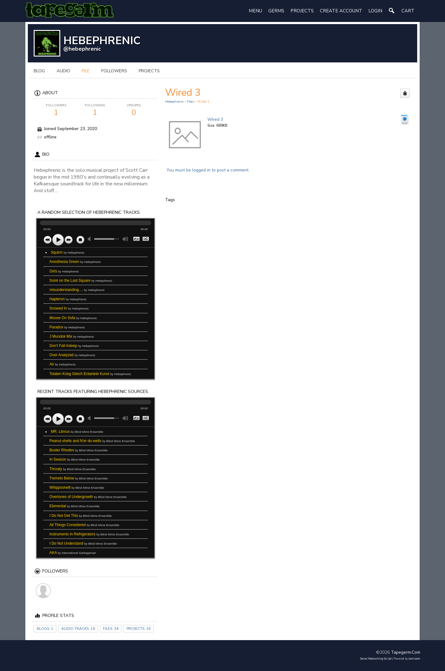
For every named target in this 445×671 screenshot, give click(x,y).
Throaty (72, 469)
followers (114, 71)
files (190, 101)
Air (62, 364)
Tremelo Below (78, 478)
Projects (302, 11)
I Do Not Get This (80, 515)
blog (39, 71)
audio (63, 71)
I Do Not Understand (83, 543)
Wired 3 (215, 119)
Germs (276, 11)
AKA (72, 553)
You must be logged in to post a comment (207, 170)
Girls (64, 271)
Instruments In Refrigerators (89, 534)
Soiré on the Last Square (80, 280)
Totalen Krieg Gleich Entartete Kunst (90, 374)
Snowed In (69, 308)
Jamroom (414, 658)
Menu (255, 11)
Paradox (67, 327)
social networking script (375, 658)
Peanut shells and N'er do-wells (92, 441)
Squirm (68, 252)
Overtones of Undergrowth (88, 497)
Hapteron (68, 299)
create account (341, 11)
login (375, 11)
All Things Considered (84, 525)
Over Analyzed (72, 355)
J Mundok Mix (71, 336)
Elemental (74, 506)
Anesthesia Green (75, 262)
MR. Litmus (77, 431)
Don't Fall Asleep (74, 346)
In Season (74, 459)
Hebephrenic (174, 101)
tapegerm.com (405, 652)
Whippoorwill (76, 487)
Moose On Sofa (73, 318)
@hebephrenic (82, 49)
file (86, 71)
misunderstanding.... (77, 290)
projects (149, 71)
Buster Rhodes (78, 450)
